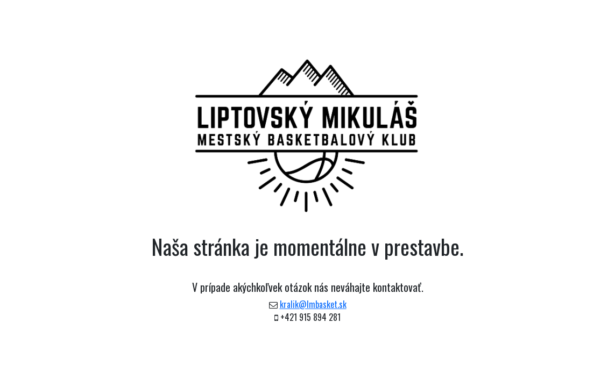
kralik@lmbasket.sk (313, 304)
